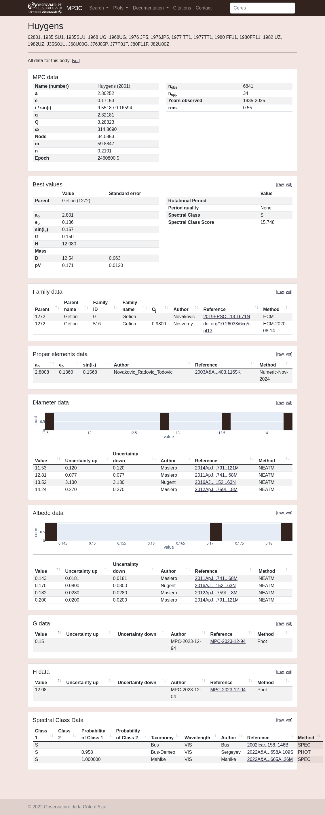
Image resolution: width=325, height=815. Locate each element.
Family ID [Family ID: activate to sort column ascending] (100, 306)
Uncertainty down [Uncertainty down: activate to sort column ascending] (125, 457)
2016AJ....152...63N (215, 482)
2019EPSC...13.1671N (226, 316)
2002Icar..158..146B (267, 745)
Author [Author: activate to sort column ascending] (180, 309)
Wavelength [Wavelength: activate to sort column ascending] (197, 737)
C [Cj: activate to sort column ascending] (154, 310)
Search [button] (97, 7)
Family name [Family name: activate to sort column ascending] (130, 306)
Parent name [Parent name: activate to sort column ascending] (71, 306)
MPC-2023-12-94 (228, 641)
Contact (204, 7)
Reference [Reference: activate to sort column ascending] (214, 309)
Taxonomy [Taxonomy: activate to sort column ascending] (162, 737)
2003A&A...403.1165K (218, 372)
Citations (182, 7)
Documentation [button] (149, 7)
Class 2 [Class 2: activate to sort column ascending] (64, 734)
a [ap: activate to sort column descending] (37, 365)
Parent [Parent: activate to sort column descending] (42, 309)
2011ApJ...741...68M (216, 475)
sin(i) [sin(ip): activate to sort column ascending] (89, 365)
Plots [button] (119, 7)
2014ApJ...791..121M (217, 467)
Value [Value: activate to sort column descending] (41, 460)
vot (76, 60)
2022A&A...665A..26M (270, 759)
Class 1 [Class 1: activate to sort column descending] (41, 734)
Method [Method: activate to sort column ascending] (271, 309)
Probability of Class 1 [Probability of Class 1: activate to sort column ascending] (93, 734)
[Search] (262, 8)
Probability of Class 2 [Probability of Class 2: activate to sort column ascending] (128, 734)
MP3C (74, 8)
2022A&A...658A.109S (270, 752)
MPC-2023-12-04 (228, 689)
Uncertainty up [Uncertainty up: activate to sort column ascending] (81, 460)
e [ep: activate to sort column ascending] (61, 365)
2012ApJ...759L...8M (216, 489)
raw (280, 184)
